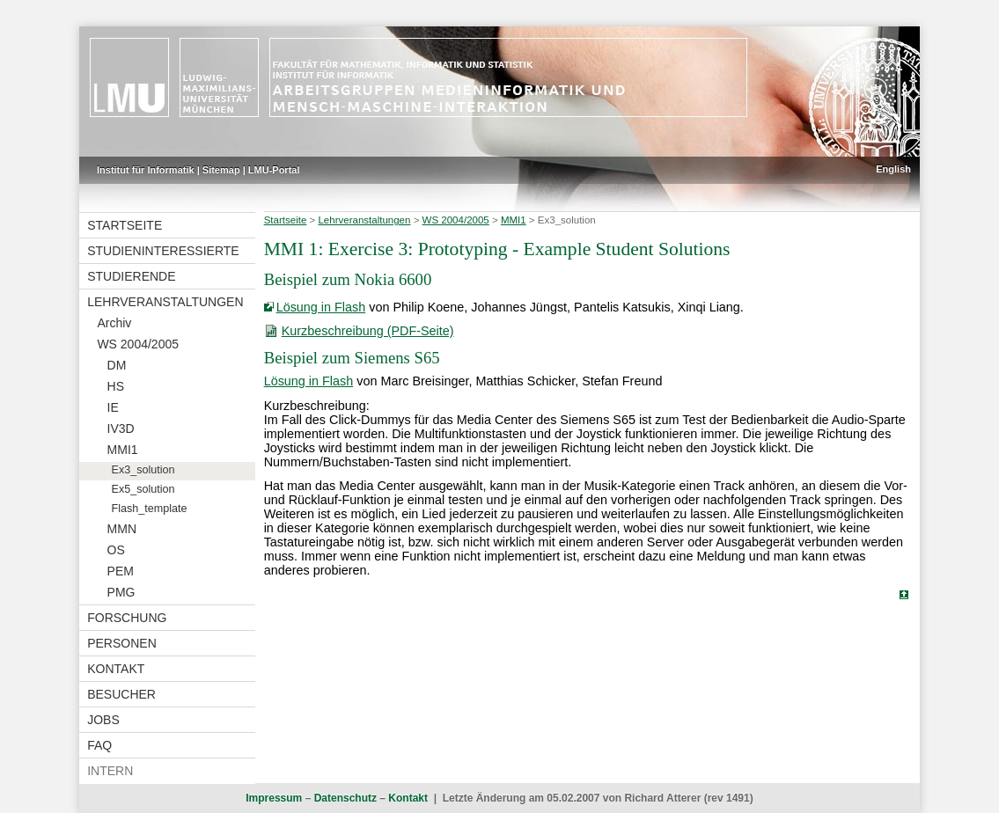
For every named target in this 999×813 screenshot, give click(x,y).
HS (115, 386)
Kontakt (115, 669)
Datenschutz (345, 798)
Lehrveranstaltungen (165, 302)
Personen (122, 643)
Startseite (124, 225)
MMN (121, 529)
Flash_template (149, 508)
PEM (120, 571)
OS (116, 550)
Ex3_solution (143, 470)
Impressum (274, 798)
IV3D (121, 428)
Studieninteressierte (163, 251)
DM (117, 365)
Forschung (126, 618)
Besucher (121, 694)
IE (113, 407)
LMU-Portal (274, 170)
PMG (121, 592)
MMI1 (122, 450)
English (893, 169)
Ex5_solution (143, 489)
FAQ (99, 745)
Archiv (114, 323)
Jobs (103, 720)
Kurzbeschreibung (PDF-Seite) (368, 331)
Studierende (131, 276)
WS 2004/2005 (138, 344)
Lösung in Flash (321, 307)
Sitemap (221, 170)
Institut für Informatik (146, 170)
